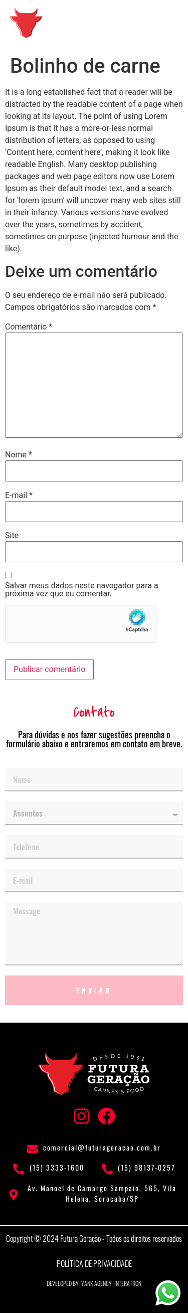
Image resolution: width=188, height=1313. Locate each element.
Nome (18, 455)
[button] (165, 22)
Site (12, 536)
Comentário (28, 327)
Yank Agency (96, 1283)
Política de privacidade (94, 1263)
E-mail (19, 495)
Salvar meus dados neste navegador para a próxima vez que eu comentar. (81, 590)
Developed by (63, 1283)
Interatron (127, 1283)
